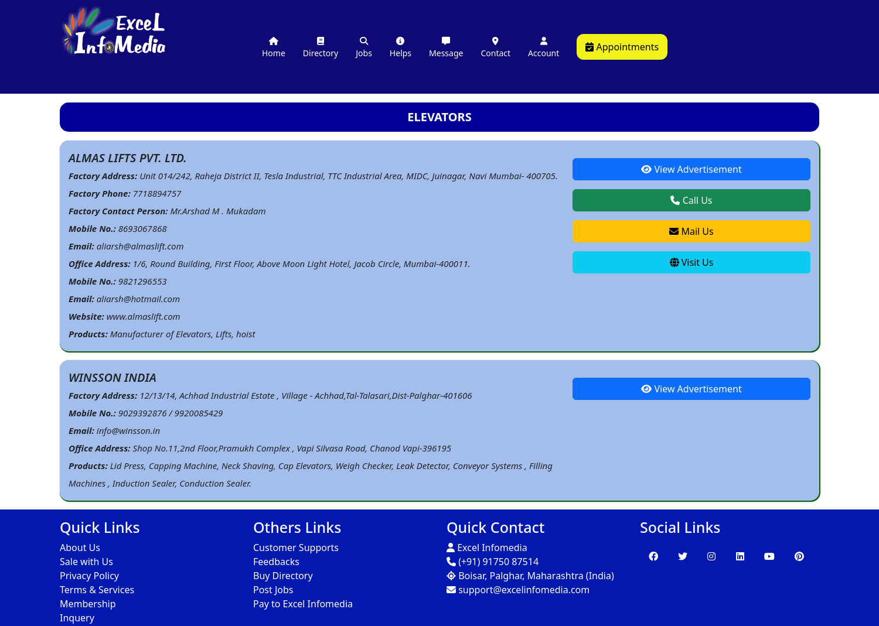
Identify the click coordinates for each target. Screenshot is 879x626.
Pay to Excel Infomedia (303, 603)
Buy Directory (283, 575)
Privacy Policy (89, 575)
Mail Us (691, 231)
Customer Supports (296, 547)
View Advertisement (691, 169)
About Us (80, 547)
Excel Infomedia (487, 547)
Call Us (691, 200)
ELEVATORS (439, 117)
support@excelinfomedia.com (518, 589)
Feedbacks (276, 561)
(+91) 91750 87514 (493, 561)
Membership (88, 603)
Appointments (622, 46)
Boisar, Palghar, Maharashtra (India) (530, 575)
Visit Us (692, 262)
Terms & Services (97, 589)
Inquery (77, 617)
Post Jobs (273, 589)
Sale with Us (86, 561)
